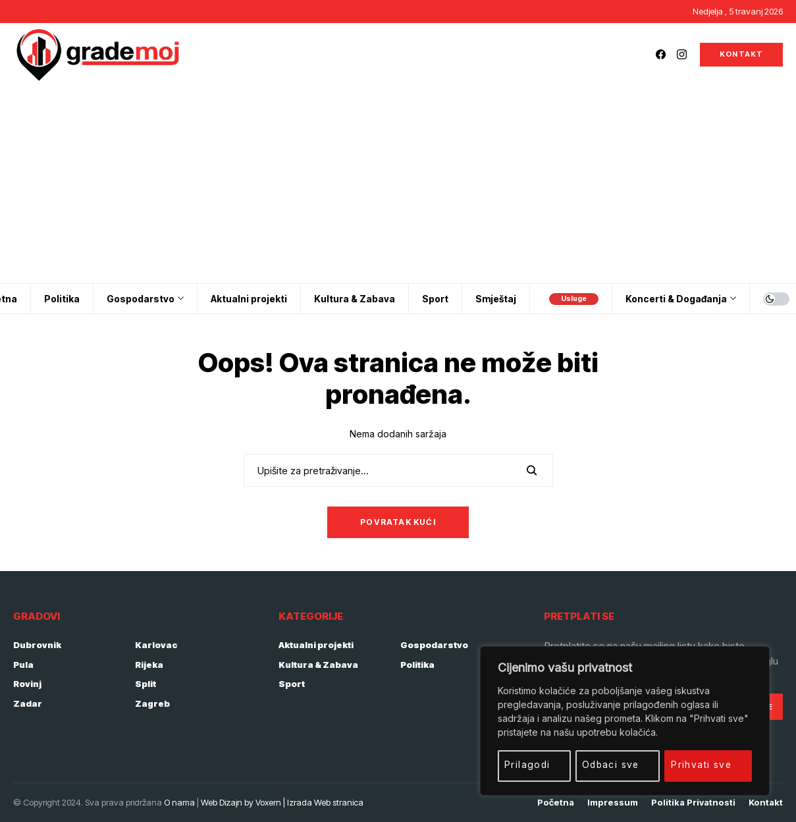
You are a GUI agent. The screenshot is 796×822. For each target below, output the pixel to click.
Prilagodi (527, 764)
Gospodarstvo (434, 645)
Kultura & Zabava (318, 664)
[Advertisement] (398, 184)
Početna (555, 803)
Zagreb (152, 703)
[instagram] (682, 54)
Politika (417, 664)
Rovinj (27, 683)
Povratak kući (398, 522)
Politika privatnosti (693, 803)
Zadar (27, 703)
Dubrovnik (37, 645)
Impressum (612, 803)
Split (145, 683)
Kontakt (766, 803)
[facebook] (661, 54)
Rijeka (149, 664)
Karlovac (156, 645)
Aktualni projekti (316, 645)
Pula (23, 664)
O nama (179, 802)
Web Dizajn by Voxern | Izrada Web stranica (282, 802)
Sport (292, 683)
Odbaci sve (611, 764)
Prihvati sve (702, 764)
